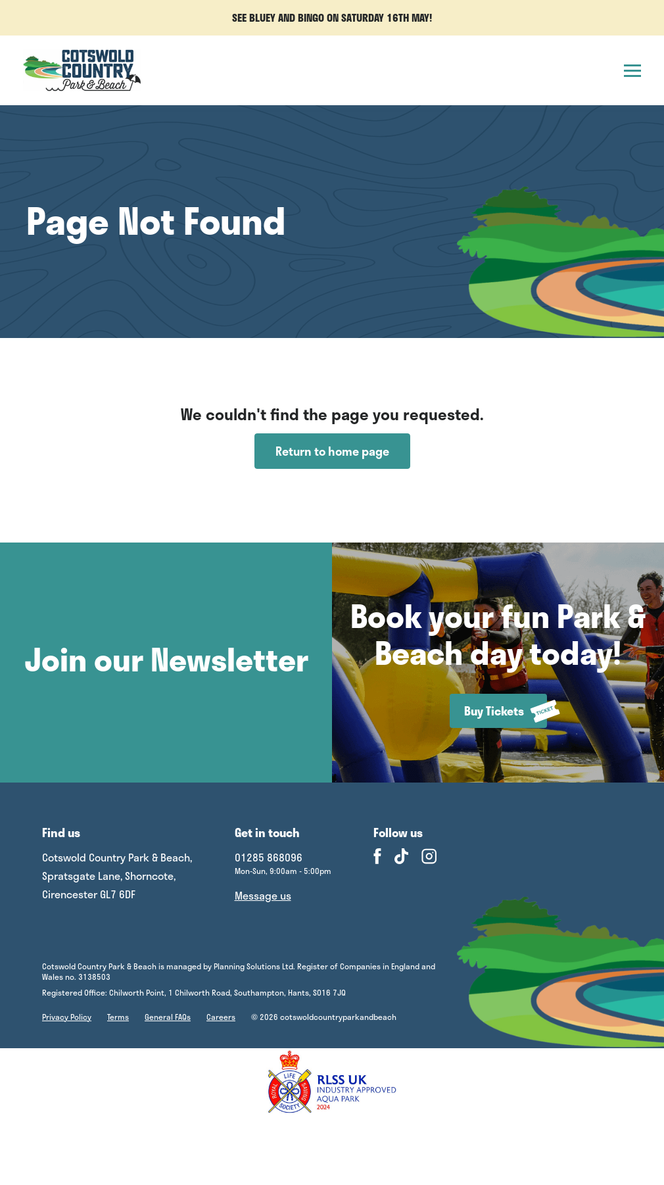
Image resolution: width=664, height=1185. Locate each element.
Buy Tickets (505, 711)
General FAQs (168, 1016)
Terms (118, 1016)
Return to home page (332, 451)
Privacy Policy (66, 1016)
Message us (263, 895)
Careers (220, 1016)
